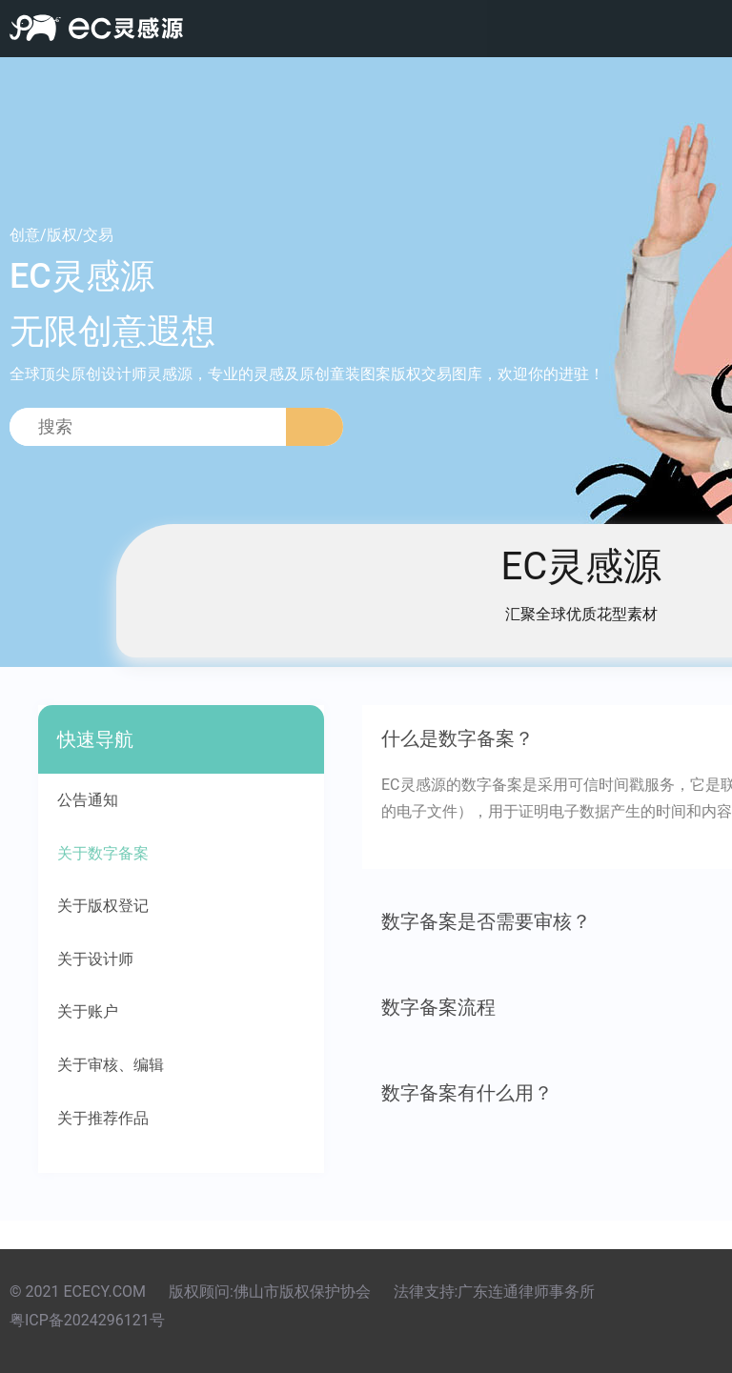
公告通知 (87, 800)
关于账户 (87, 1011)
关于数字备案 (103, 853)
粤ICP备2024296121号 (87, 1320)
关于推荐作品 (103, 1118)
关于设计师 (95, 959)
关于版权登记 (103, 906)
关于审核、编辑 (110, 1065)
